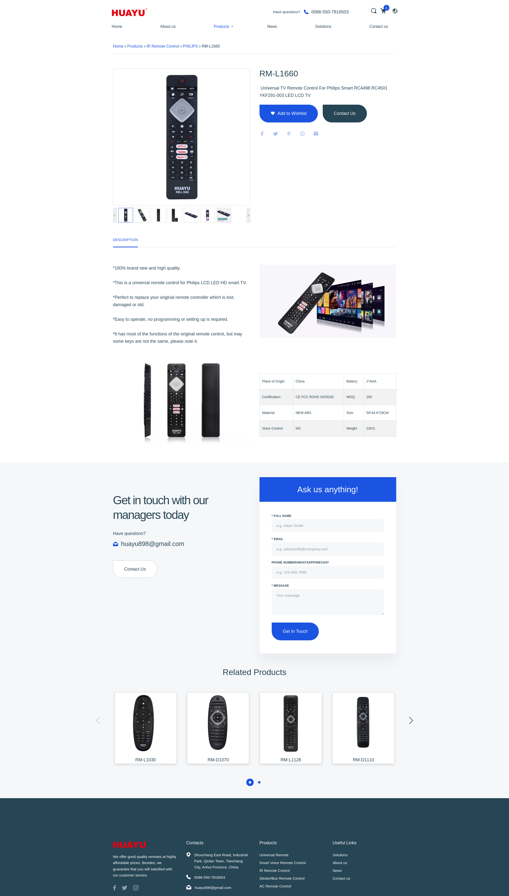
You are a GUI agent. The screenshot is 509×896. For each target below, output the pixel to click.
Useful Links (345, 842)
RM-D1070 (218, 759)
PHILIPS (190, 46)
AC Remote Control (275, 886)
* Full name (281, 516)
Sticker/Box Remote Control (282, 878)
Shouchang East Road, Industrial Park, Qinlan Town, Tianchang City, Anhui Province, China (221, 861)
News (272, 26)
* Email (277, 539)
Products (221, 26)
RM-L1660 (211, 46)
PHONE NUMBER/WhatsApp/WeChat (300, 562)
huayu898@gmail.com (152, 543)
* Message (280, 585)
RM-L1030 (145, 759)
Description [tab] (125, 240)
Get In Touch (295, 631)
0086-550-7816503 (330, 12)
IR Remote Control (162, 46)
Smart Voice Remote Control (283, 863)
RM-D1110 (363, 759)
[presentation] (411, 720)
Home (117, 26)
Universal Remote (274, 855)
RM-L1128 (290, 759)
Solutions (323, 26)
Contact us (378, 26)
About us (168, 26)
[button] (250, 782)
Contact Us (135, 569)
